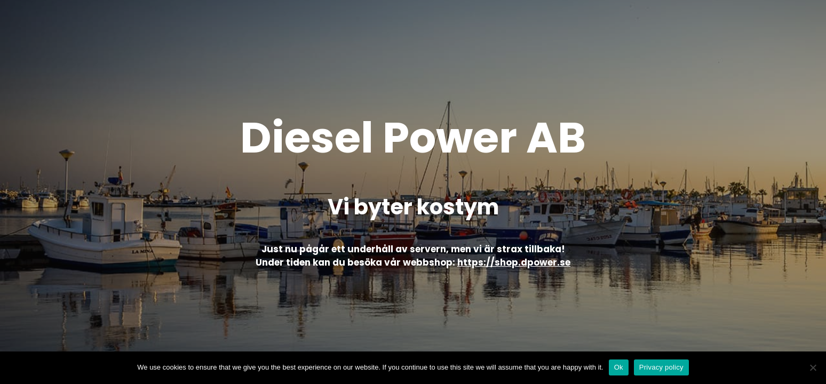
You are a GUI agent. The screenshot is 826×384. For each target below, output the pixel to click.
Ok (618, 367)
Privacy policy (661, 367)
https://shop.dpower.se (513, 262)
